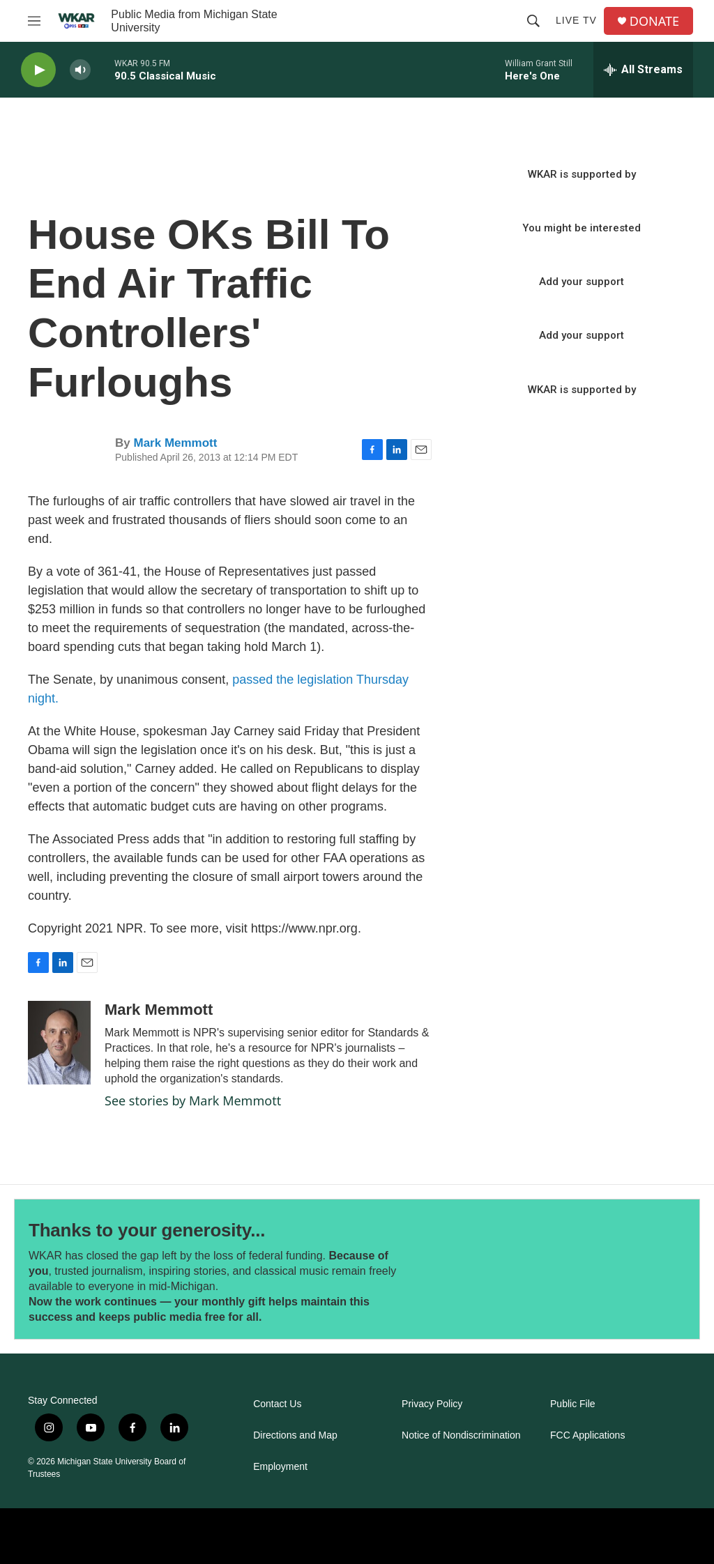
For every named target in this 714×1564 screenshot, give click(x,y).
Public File (572, 1404)
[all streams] (643, 70)
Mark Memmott (175, 443)
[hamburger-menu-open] (34, 21)
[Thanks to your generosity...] (535, 1270)
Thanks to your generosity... (147, 1230)
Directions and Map (295, 1435)
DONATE (654, 21)
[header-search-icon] (533, 21)
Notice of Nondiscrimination (461, 1435)
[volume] (80, 70)
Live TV (576, 20)
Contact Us (277, 1404)
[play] (38, 70)
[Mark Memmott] (59, 1042)
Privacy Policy (432, 1404)
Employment (280, 1467)
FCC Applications (587, 1435)
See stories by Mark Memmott (193, 1100)
